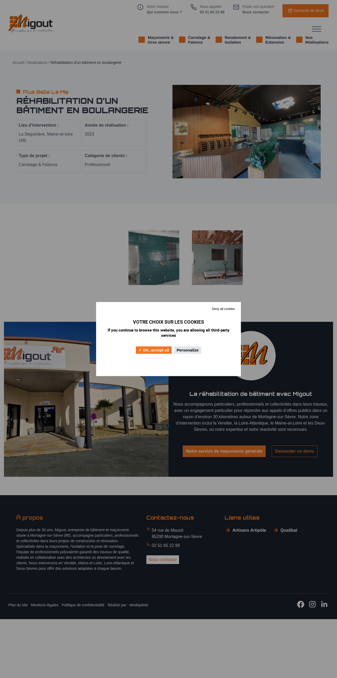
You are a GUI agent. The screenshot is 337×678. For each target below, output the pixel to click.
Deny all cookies (223, 308)
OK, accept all (153, 350)
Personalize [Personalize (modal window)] (188, 350)
